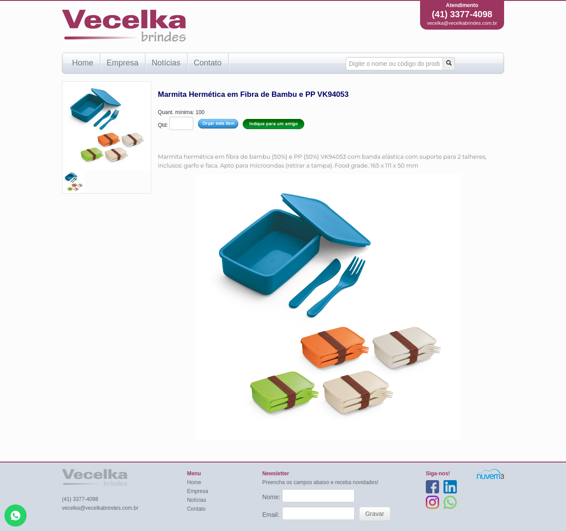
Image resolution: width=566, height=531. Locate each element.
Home (82, 62)
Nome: (272, 496)
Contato (208, 62)
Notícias (166, 62)
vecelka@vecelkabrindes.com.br (462, 23)
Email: (271, 514)
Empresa (122, 62)
